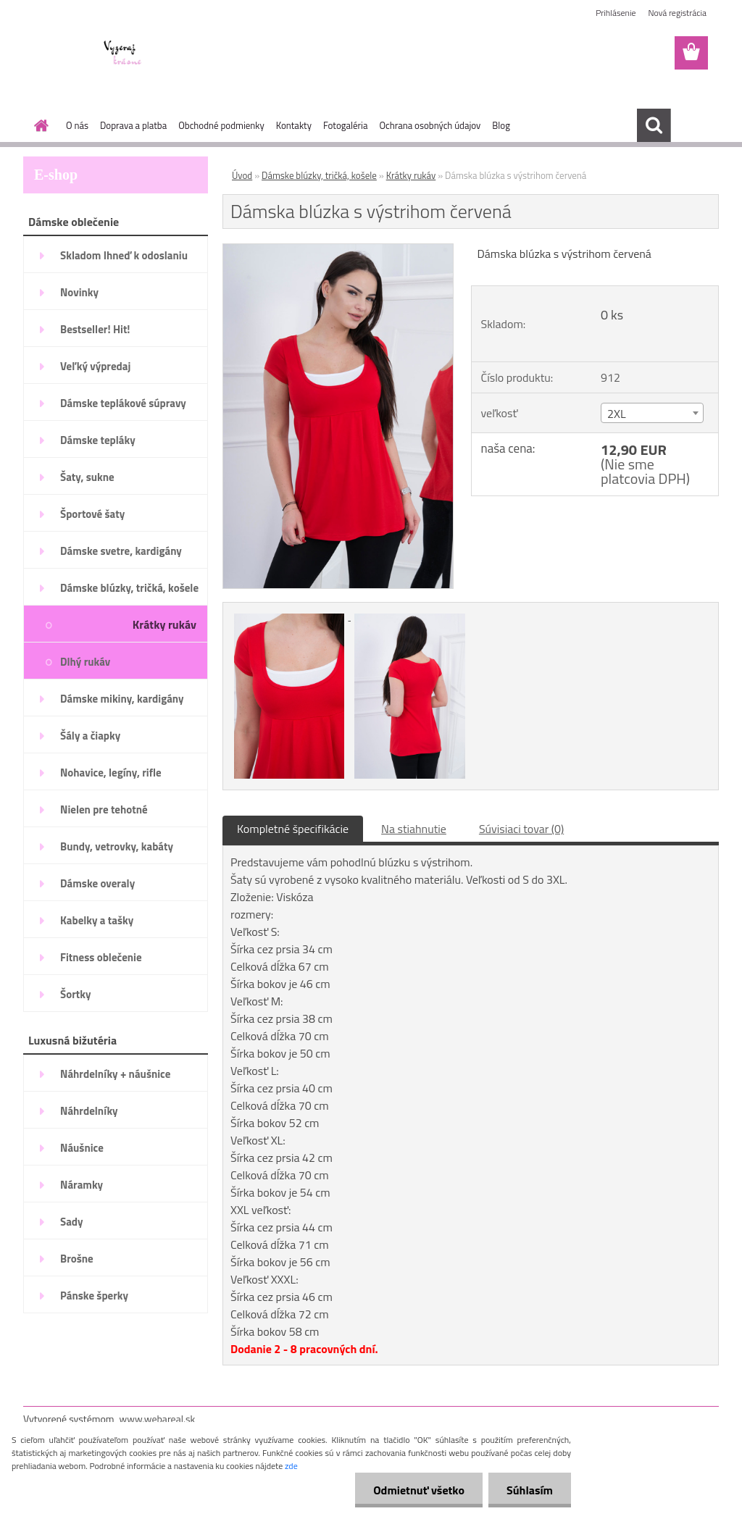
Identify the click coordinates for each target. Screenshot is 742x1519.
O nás (77, 125)
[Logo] (122, 53)
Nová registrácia (677, 13)
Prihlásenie (615, 13)
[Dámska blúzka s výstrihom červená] (338, 250)
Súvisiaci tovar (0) (521, 828)
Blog (501, 125)
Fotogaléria (345, 125)
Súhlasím (530, 1490)
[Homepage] (38, 125)
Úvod (242, 175)
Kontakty (294, 125)
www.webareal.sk (158, 1418)
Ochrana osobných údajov (429, 125)
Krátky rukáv (411, 175)
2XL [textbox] (616, 413)
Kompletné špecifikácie (293, 828)
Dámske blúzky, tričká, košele (319, 175)
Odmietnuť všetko (418, 1490)
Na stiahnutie (413, 828)
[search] (653, 125)
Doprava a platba (133, 125)
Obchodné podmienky (221, 125)
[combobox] (652, 413)
